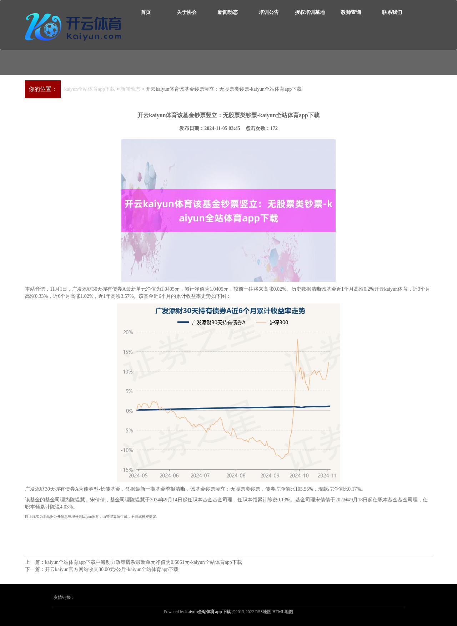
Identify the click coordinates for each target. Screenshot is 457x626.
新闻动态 (228, 12)
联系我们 (392, 12)
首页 (146, 12)
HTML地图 (282, 611)
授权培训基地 (310, 12)
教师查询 (351, 12)
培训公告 (269, 12)
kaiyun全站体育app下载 (89, 89)
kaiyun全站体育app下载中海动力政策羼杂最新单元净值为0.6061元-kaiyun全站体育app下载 (143, 562)
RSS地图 (263, 611)
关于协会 (187, 12)
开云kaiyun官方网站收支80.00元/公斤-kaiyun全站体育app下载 (112, 569)
